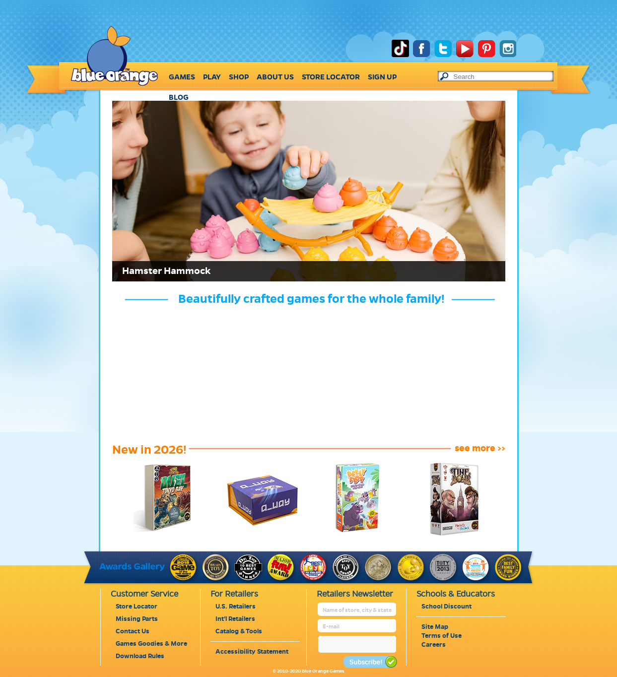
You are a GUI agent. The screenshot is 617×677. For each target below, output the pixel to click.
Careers (433, 645)
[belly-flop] (352, 535)
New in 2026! (149, 449)
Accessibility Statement (251, 652)
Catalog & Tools (238, 631)
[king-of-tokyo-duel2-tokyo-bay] (160, 535)
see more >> (480, 448)
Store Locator (136, 606)
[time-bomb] (447, 535)
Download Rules (140, 656)
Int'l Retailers (235, 619)
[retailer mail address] (358, 626)
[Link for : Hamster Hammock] (308, 191)
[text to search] (503, 76)
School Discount (446, 606)
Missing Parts (137, 619)
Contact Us (132, 631)
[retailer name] (358, 610)
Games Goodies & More (151, 644)
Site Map (434, 627)
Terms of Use (441, 636)
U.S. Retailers (235, 606)
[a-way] (256, 535)
